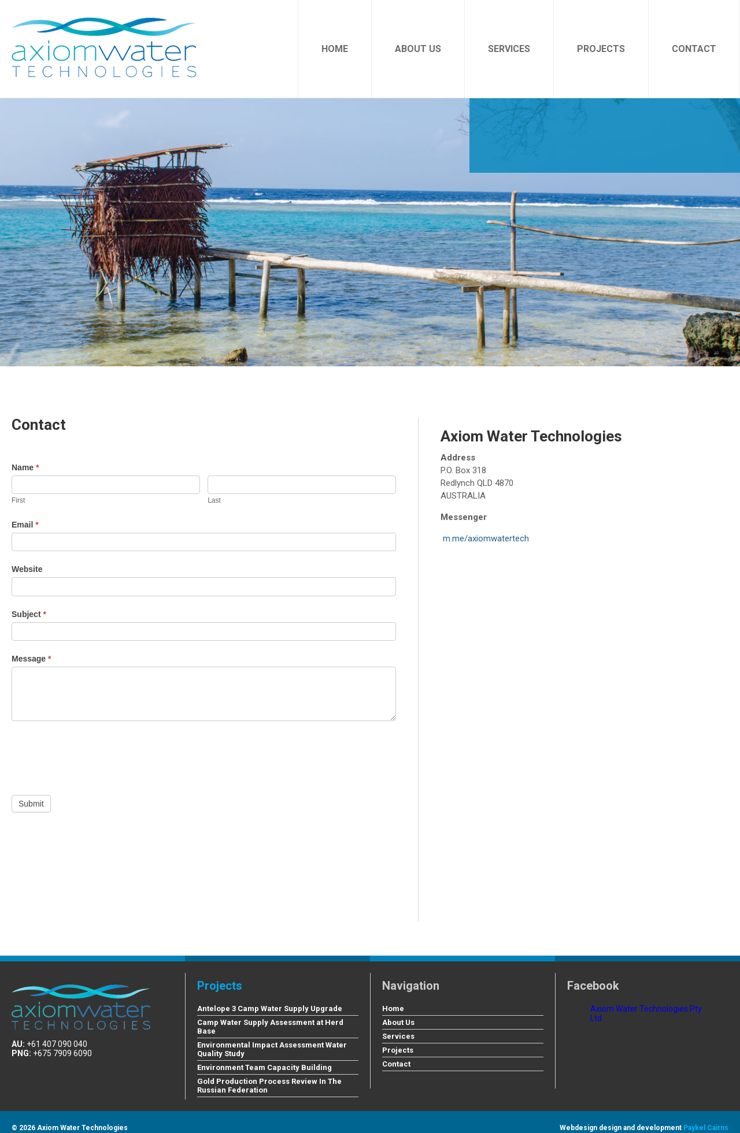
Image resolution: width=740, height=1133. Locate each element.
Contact (694, 48)
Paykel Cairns (705, 1128)
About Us (418, 48)
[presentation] (99, 755)
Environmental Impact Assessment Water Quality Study (272, 1049)
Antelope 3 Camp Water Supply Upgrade (269, 1008)
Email (25, 524)
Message (31, 658)
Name (25, 467)
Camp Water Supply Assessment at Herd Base (270, 1026)
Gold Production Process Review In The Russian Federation (269, 1085)
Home (334, 48)
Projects (601, 48)
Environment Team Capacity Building (264, 1067)
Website (27, 569)
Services (509, 48)
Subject (29, 614)
